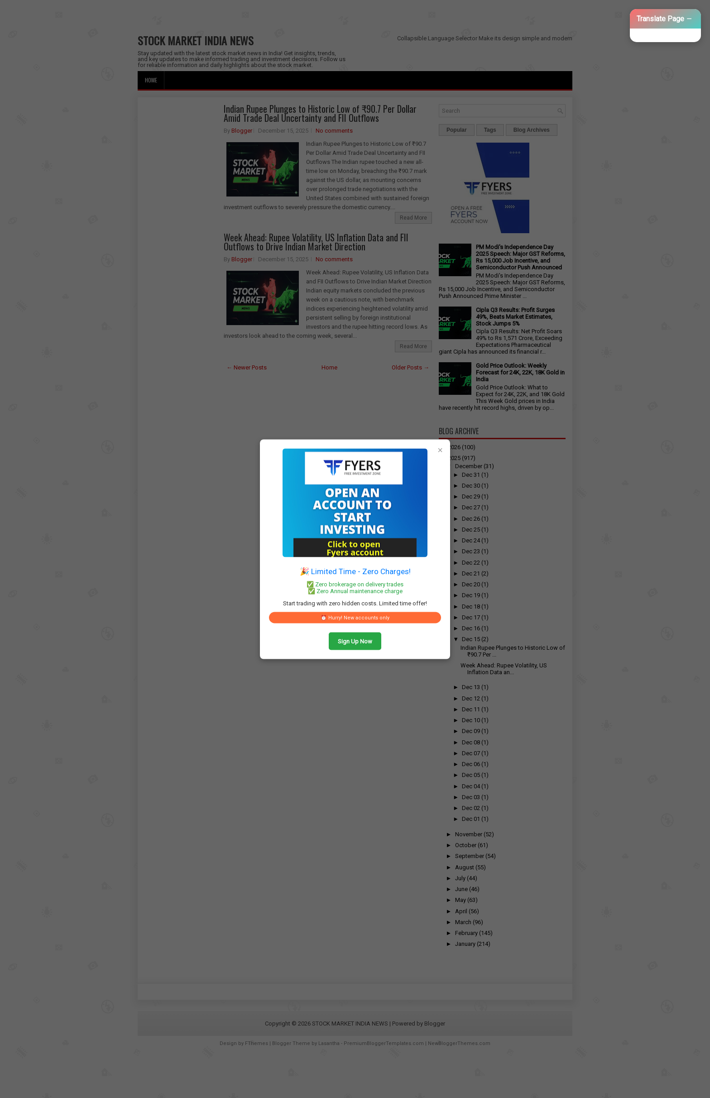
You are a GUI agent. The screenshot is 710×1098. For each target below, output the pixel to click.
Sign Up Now (355, 641)
